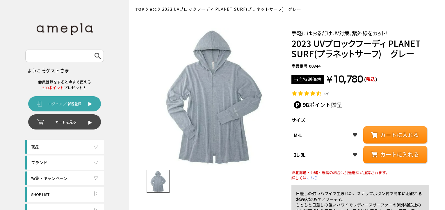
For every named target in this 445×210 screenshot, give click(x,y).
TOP (140, 9)
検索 (97, 56)
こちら (312, 178)
